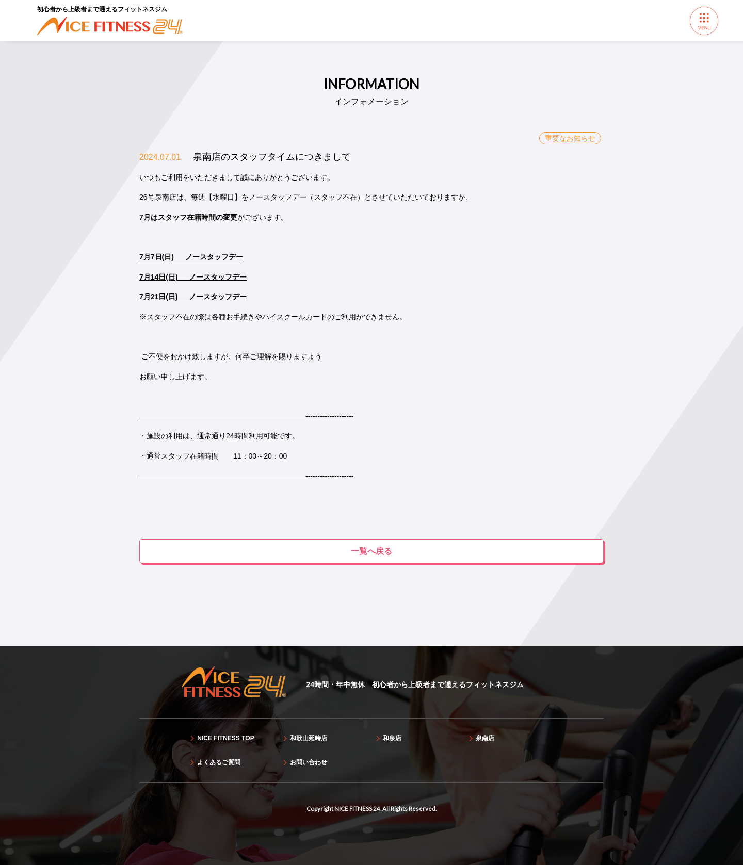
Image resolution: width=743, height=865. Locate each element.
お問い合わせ (308, 762)
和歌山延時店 (308, 738)
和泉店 (392, 738)
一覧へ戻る (371, 551)
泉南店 (485, 738)
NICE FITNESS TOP (225, 738)
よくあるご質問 (218, 762)
